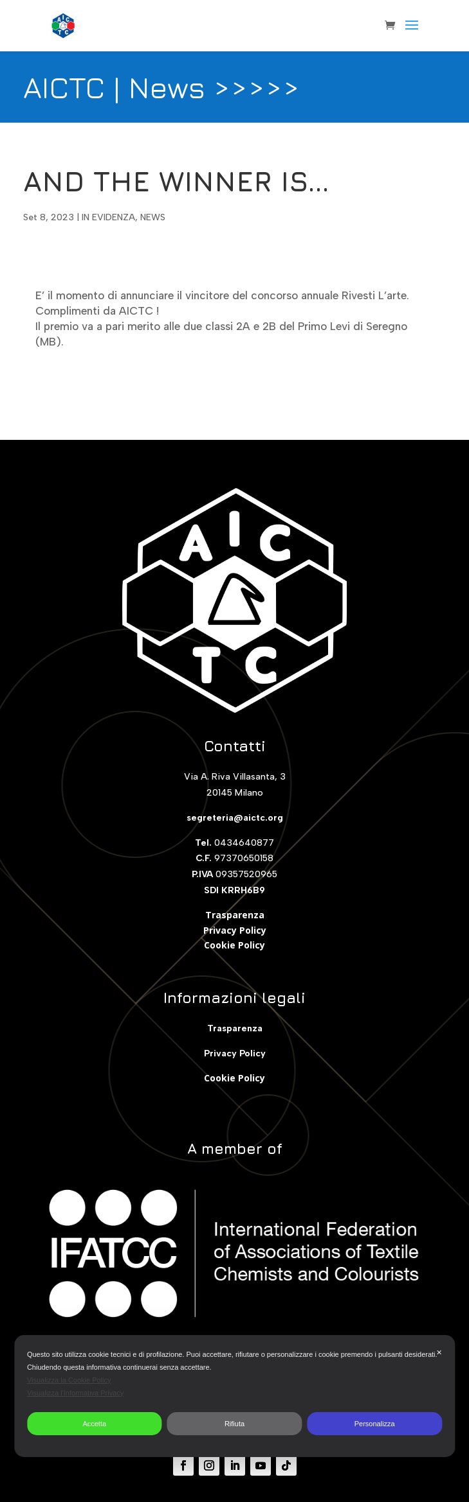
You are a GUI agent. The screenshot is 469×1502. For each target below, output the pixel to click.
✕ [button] (439, 1352)
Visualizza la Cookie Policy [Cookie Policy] (69, 1380)
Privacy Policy (234, 930)
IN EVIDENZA (108, 217)
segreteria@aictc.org (235, 817)
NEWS (152, 217)
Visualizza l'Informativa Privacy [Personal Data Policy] (75, 1393)
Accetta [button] (94, 1424)
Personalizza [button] (374, 1424)
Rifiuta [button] (234, 1424)
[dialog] (234, 1396)
